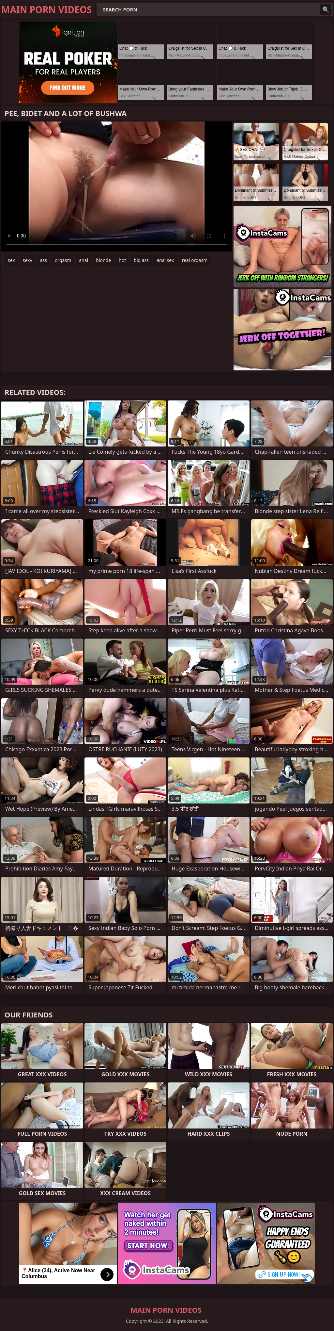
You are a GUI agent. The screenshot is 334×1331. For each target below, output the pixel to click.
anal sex (165, 260)
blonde (103, 260)
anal (83, 260)
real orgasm (194, 260)
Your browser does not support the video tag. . (116, 187)
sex (11, 260)
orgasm (63, 260)
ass (43, 260)
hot (122, 260)
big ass (141, 260)
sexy (27, 260)
